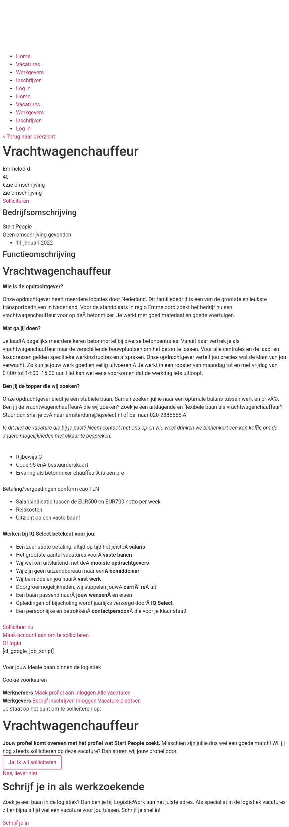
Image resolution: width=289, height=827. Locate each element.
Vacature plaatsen (119, 701)
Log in (23, 88)
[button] (16, 201)
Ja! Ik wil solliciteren (32, 762)
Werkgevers (30, 72)
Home (23, 56)
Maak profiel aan (54, 693)
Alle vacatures (114, 693)
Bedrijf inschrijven (53, 701)
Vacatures (28, 64)
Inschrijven (29, 80)
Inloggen (85, 693)
